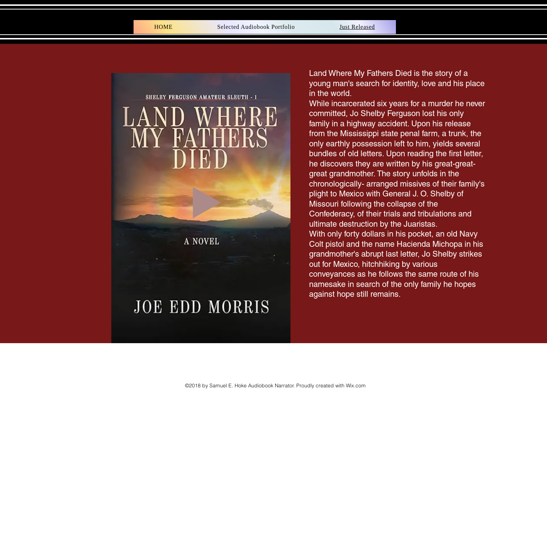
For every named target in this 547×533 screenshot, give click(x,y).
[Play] (207, 202)
